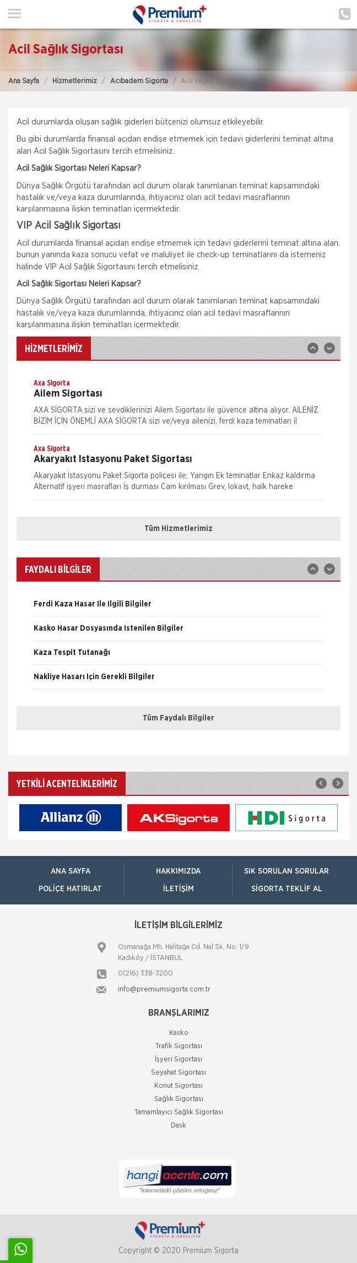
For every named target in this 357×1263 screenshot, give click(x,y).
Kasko (178, 1033)
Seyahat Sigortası (178, 1072)
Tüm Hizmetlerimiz (178, 529)
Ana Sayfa (23, 81)
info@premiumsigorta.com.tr (164, 989)
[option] (178, 406)
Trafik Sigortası (178, 1046)
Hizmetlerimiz (74, 81)
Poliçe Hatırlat (70, 889)
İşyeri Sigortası (178, 1059)
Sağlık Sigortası (178, 1099)
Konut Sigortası (178, 1085)
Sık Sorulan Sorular (286, 871)
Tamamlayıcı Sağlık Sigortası (178, 1112)
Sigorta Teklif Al (286, 889)
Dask (178, 1125)
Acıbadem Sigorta (139, 81)
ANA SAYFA (70, 871)
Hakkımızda (178, 871)
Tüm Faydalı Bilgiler (178, 718)
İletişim (178, 889)
